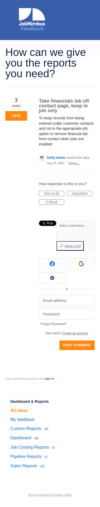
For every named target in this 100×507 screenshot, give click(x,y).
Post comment (77, 345)
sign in (49, 378)
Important (82, 193)
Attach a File (73, 246)
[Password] (67, 314)
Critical (55, 202)
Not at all (54, 193)
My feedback (22, 419)
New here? (67, 333)
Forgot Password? (53, 324)
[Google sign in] (81, 263)
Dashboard (20, 438)
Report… (74, 163)
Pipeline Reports (26, 456)
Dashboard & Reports (29, 401)
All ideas (19, 410)
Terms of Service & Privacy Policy (50, 494)
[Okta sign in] (52, 278)
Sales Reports (23, 466)
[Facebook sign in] (52, 263)
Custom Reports (25, 428)
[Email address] (67, 300)
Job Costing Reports (29, 447)
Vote (16, 116)
